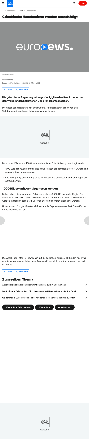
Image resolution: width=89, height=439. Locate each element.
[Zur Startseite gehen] (10, 3)
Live (83, 3)
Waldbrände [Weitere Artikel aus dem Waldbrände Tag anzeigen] (44, 307)
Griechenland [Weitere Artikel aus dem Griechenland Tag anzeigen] (64, 307)
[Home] (3, 11)
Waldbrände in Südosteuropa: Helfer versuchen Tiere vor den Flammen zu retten (38, 298)
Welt (21, 11)
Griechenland (31, 11)
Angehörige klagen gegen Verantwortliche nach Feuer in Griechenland (34, 285)
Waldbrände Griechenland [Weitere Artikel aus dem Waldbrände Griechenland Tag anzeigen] (18, 307)
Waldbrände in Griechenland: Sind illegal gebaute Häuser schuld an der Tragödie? (39, 291)
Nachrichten (11, 11)
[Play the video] (44, 47)
